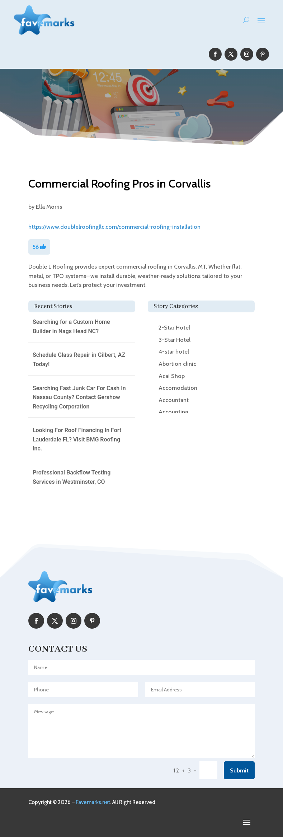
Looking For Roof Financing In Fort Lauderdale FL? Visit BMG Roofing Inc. (77, 439)
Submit (239, 770)
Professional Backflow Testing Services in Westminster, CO (71, 477)
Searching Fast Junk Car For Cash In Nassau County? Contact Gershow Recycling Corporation (79, 397)
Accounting (173, 411)
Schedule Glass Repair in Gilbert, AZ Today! (79, 359)
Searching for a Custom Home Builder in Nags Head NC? (71, 326)
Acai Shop (172, 376)
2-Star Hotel (174, 327)
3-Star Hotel (174, 339)
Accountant (174, 400)
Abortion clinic (177, 363)
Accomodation (178, 387)
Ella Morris (49, 206)
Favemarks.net (93, 802)
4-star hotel (174, 351)
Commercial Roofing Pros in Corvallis (119, 183)
